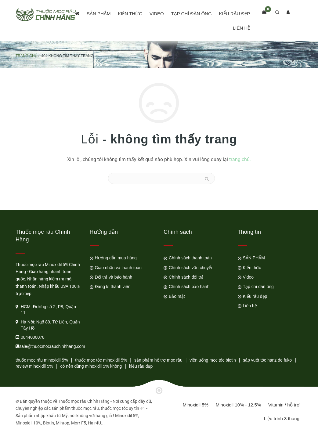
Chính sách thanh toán (190, 257)
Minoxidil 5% (195, 404)
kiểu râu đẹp (141, 366)
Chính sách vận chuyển (191, 267)
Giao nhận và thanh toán (118, 267)
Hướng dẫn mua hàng (116, 257)
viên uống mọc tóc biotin (213, 360)
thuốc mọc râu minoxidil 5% (42, 360)
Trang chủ (27, 56)
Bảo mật (177, 296)
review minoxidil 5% (34, 366)
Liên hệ (241, 28)
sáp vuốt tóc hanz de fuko (267, 360)
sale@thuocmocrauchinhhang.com (52, 346)
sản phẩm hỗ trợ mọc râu (158, 360)
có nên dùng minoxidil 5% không (91, 366)
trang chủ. (240, 159)
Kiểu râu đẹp (234, 13)
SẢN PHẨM (98, 13)
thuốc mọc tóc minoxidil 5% (101, 360)
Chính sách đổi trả (186, 277)
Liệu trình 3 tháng (281, 418)
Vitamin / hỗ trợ (283, 404)
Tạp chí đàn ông (191, 13)
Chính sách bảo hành (189, 286)
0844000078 (33, 337)
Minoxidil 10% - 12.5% (238, 404)
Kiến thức (130, 13)
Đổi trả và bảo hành (113, 277)
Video (157, 13)
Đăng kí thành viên (113, 286)
